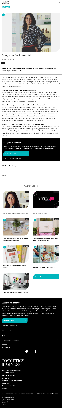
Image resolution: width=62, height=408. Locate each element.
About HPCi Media (8, 373)
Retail (3, 62)
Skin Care (57, 219)
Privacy (4, 388)
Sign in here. (18, 158)
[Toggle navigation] (59, 2)
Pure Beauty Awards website (12, 381)
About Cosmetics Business (11, 370)
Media (57, 246)
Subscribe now (10, 154)
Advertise (5, 383)
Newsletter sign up (8, 375)
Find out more (6, 330)
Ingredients (56, 192)
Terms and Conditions (9, 386)
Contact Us (6, 378)
